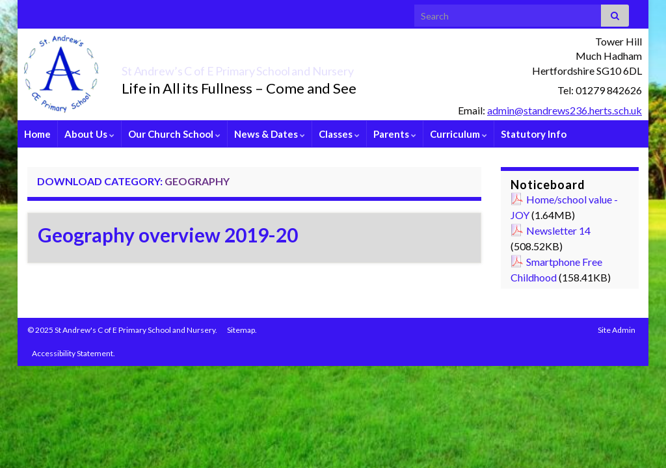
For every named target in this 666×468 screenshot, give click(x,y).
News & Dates (269, 134)
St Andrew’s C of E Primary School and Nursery (307, 67)
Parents (394, 134)
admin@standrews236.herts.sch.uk (564, 110)
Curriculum (458, 134)
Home (37, 134)
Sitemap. (242, 330)
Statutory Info (533, 134)
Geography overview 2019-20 (168, 234)
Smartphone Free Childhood (556, 269)
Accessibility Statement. (73, 353)
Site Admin (616, 330)
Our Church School (174, 134)
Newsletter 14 (558, 230)
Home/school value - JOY (564, 207)
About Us (89, 134)
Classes (339, 134)
